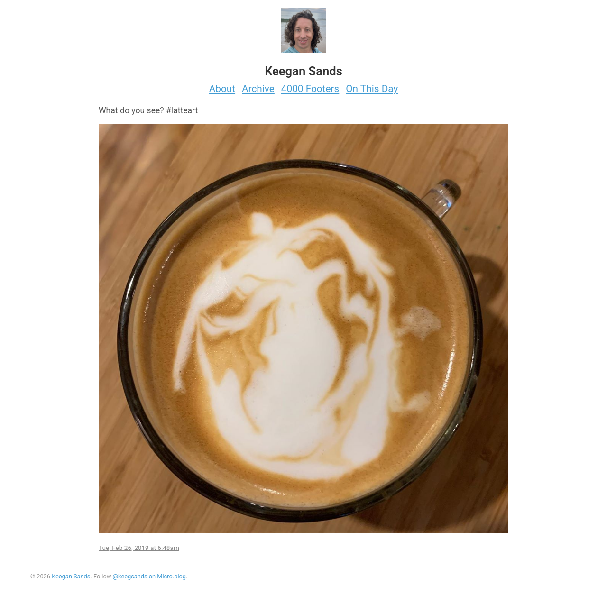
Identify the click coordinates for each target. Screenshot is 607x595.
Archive (258, 88)
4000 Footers (310, 88)
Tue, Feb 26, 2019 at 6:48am (139, 547)
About (222, 88)
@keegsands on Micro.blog (149, 576)
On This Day (372, 88)
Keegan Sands (71, 576)
